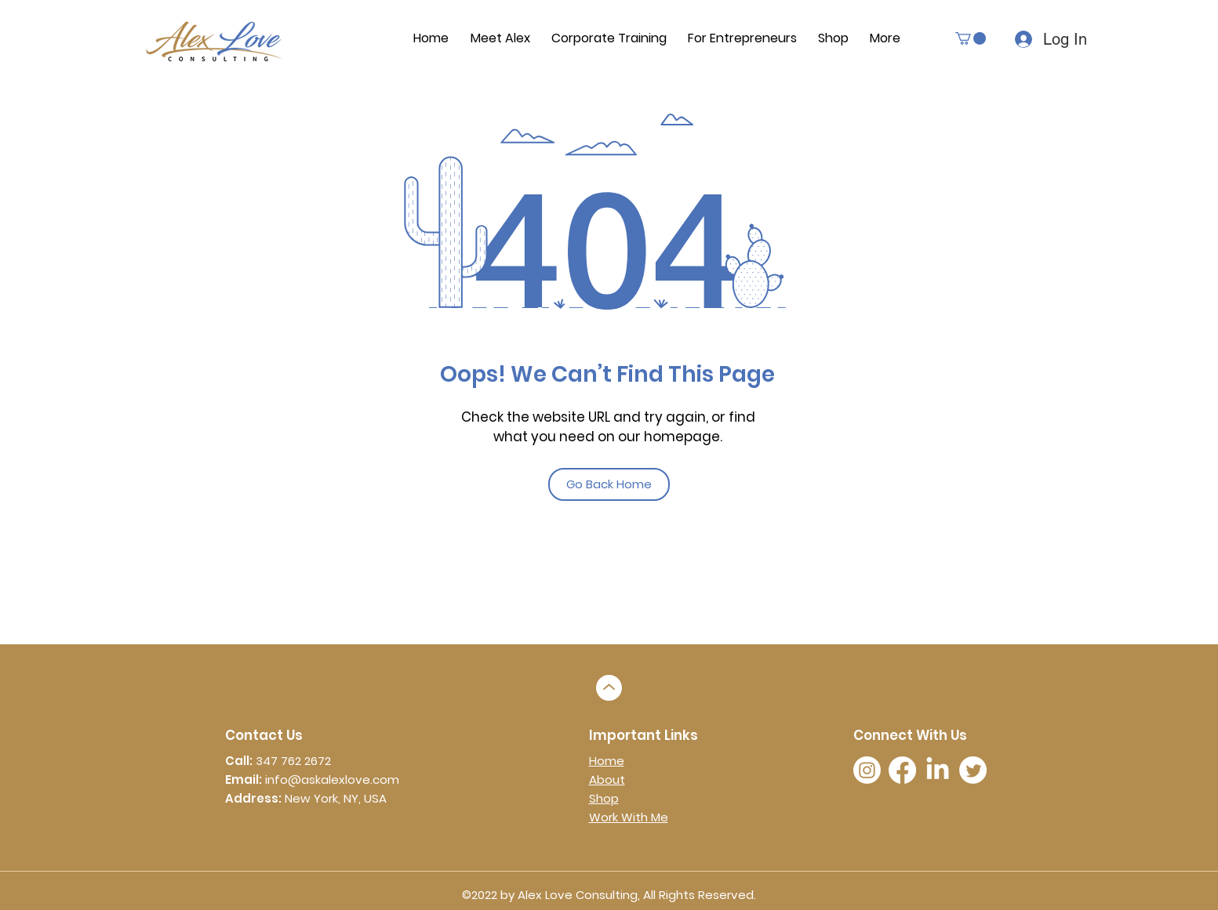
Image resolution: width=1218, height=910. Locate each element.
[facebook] (902, 770)
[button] (970, 38)
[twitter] (973, 770)
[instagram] (867, 770)
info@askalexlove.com (332, 779)
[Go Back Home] (609, 484)
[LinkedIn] (937, 770)
